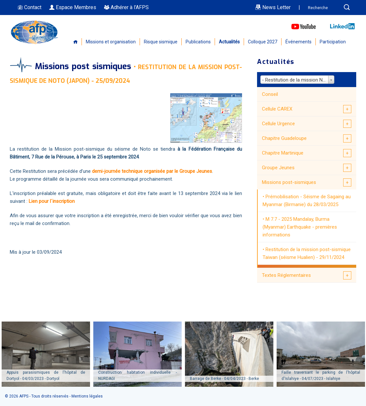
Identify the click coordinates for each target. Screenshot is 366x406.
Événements (298, 41)
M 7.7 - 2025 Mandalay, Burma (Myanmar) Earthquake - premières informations (300, 227)
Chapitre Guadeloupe (284, 138)
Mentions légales (87, 396)
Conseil (270, 94)
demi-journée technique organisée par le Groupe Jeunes (152, 171)
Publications (198, 41)
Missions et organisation (111, 41)
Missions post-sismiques (289, 182)
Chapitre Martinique (282, 153)
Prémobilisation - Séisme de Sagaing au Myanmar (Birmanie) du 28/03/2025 (307, 200)
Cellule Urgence (278, 124)
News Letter (273, 7)
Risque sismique (160, 41)
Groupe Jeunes (278, 168)
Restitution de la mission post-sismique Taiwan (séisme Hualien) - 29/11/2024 (307, 253)
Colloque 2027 (262, 41)
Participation (333, 41)
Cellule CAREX (277, 109)
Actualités (229, 41)
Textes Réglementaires (286, 275)
